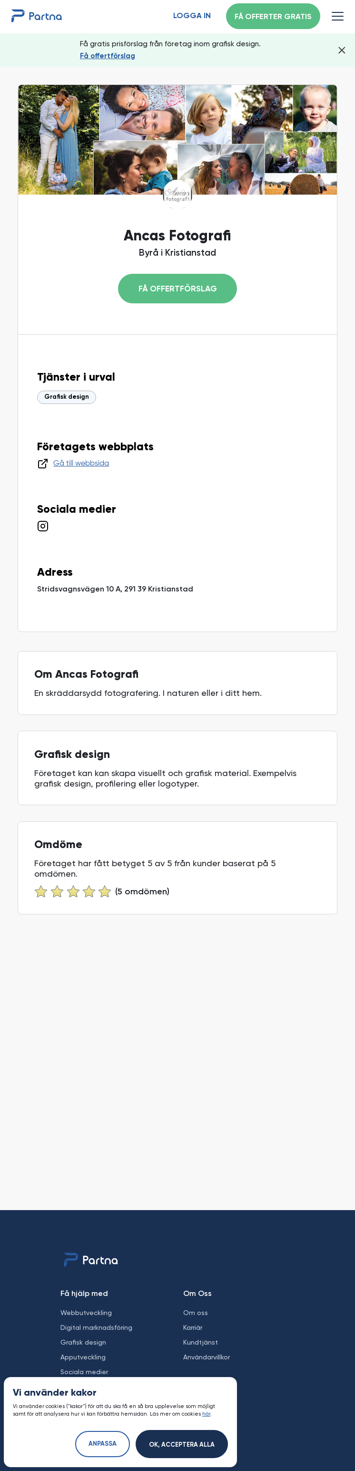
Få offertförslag (107, 56)
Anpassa (103, 1444)
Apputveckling (83, 1357)
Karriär (192, 1327)
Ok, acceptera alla (182, 1445)
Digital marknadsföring (96, 1327)
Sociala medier (84, 1372)
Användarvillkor (206, 1357)
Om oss (195, 1312)
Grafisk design (66, 397)
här (206, 1414)
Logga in (192, 16)
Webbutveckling (86, 1312)
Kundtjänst (200, 1342)
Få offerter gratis (273, 17)
